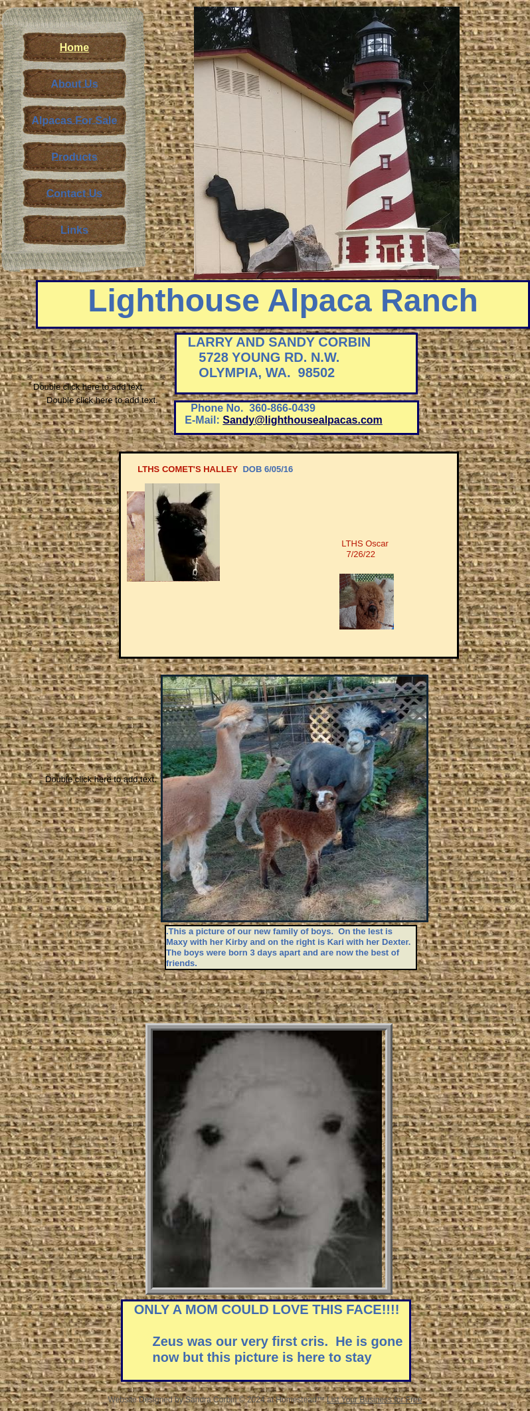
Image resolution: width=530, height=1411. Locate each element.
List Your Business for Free (374, 1399)
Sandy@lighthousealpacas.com (302, 420)
